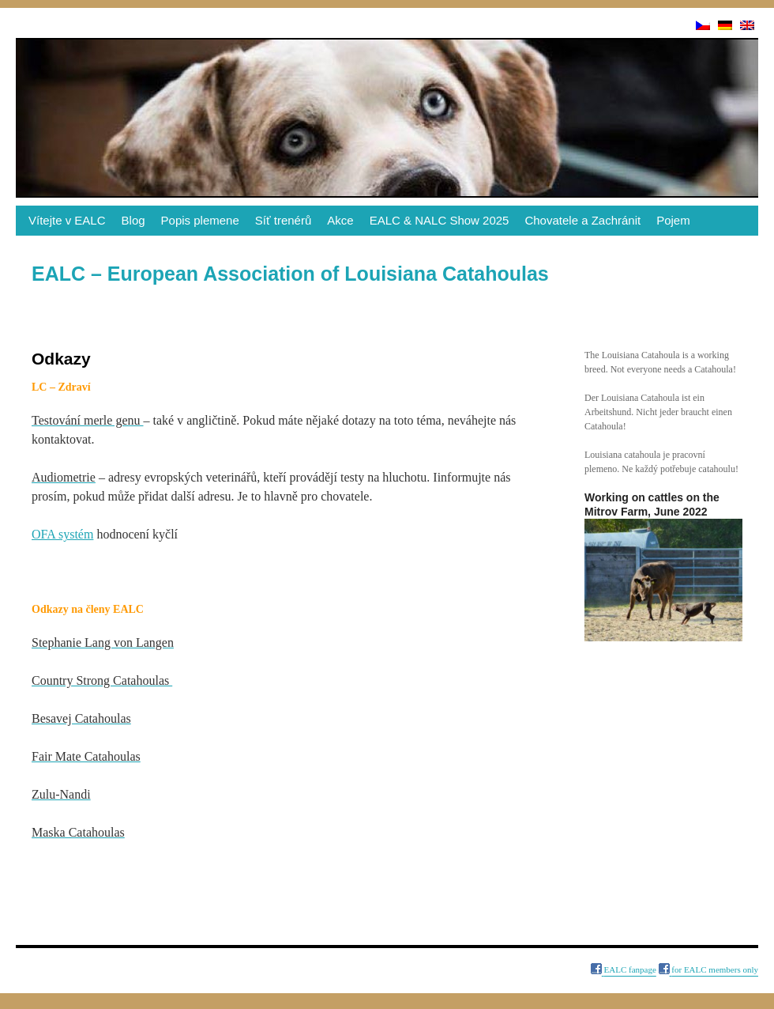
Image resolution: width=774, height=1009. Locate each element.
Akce (340, 220)
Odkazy (34, 969)
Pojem (673, 220)
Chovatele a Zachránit (582, 220)
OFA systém (62, 534)
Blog (133, 220)
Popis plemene (200, 220)
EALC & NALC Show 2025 (439, 220)
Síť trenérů (283, 220)
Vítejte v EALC (67, 220)
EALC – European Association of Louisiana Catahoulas (290, 274)
